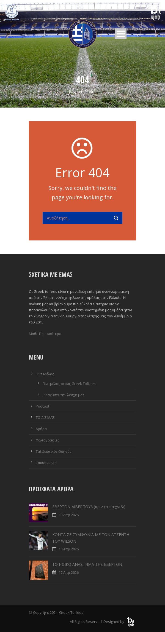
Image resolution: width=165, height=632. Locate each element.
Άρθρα (41, 428)
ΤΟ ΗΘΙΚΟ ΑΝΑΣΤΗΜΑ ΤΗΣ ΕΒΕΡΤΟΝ (87, 564)
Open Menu (121, 33)
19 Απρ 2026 (69, 514)
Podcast (42, 406)
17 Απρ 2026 (69, 572)
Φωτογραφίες (47, 440)
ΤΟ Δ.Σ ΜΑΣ (45, 417)
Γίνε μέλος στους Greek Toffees (69, 383)
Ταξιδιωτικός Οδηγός (53, 451)
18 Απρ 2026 (69, 549)
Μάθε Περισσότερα (45, 333)
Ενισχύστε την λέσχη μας (63, 394)
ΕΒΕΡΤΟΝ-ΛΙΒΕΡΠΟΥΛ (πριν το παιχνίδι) (88, 506)
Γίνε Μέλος (45, 373)
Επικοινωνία (46, 462)
